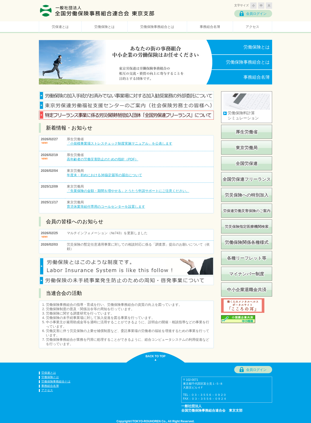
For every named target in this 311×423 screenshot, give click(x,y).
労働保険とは (104, 27)
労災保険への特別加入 (246, 195)
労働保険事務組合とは (157, 27)
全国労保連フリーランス (247, 179)
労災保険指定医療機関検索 (246, 226)
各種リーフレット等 (246, 258)
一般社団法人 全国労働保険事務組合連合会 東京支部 (97, 10)
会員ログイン (256, 14)
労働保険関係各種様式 (246, 242)
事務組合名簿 (210, 27)
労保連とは (60, 27)
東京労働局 (247, 147)
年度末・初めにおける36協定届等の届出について (104, 175)
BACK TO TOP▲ (155, 358)
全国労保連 (247, 163)
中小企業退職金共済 (246, 289)
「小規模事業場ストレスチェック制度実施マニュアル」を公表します (119, 143)
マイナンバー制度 (246, 274)
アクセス (252, 27)
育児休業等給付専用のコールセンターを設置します (106, 206)
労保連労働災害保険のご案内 (246, 211)
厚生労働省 (247, 132)
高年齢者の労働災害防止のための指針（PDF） (102, 159)
